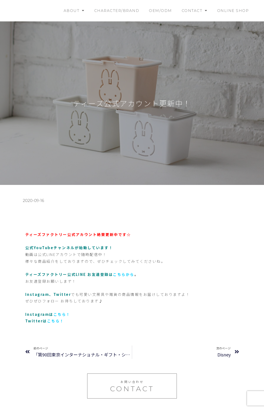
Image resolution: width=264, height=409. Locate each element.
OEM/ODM (160, 10)
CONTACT (194, 10)
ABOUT (74, 10)
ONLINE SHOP (233, 10)
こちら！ (61, 314)
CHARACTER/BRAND (116, 10)
